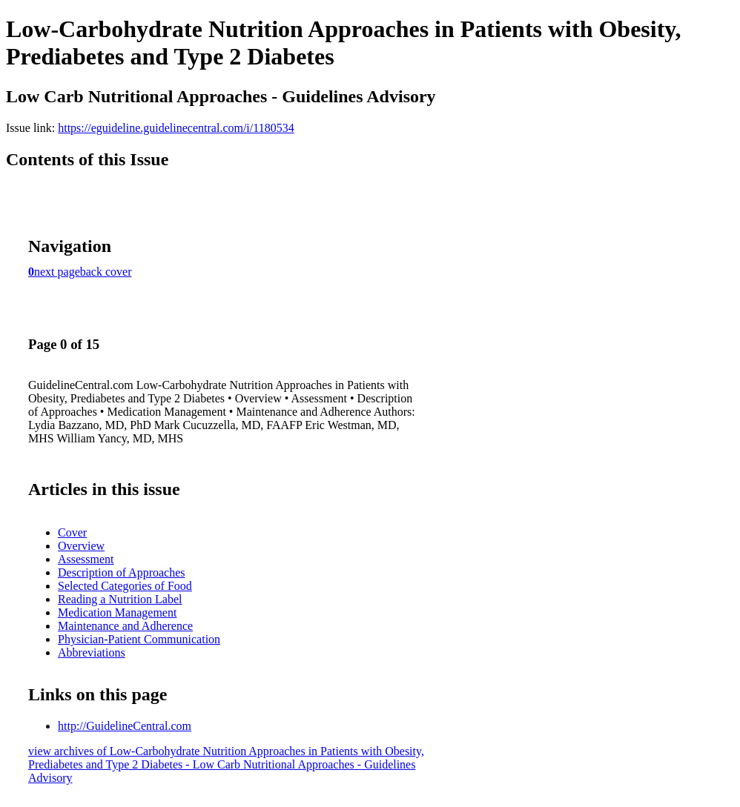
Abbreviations (91, 652)
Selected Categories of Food (125, 585)
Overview (81, 545)
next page (57, 271)
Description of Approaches (121, 572)
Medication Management (117, 612)
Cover (72, 532)
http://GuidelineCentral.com (124, 726)
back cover (106, 271)
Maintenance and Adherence (125, 626)
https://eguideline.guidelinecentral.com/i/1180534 (176, 128)
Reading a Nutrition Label (120, 599)
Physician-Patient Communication (139, 639)
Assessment (86, 559)
